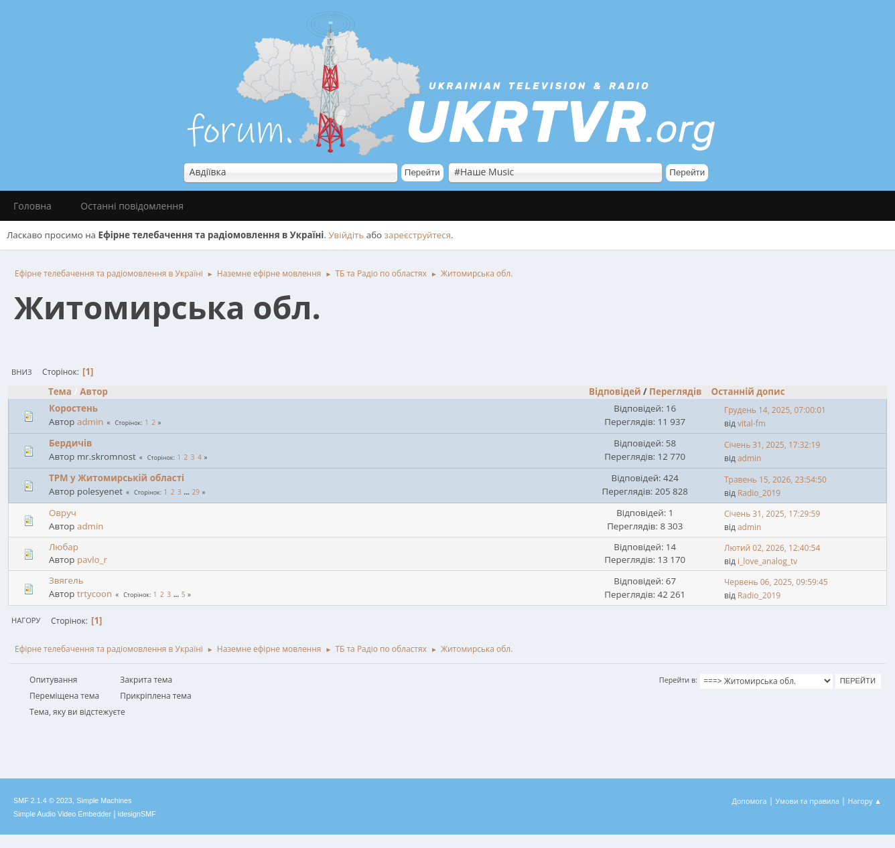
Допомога (749, 801)
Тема (60, 392)
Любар (63, 547)
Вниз (21, 372)
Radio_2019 (759, 493)
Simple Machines (103, 800)
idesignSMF (137, 814)
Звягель (66, 580)
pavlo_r (92, 560)
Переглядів (675, 392)
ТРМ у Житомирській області (116, 478)
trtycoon (94, 594)
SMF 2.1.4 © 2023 (42, 800)
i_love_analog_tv (767, 561)
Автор (100, 392)
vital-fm (752, 423)
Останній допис (748, 392)
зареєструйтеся (418, 235)
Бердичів (70, 443)
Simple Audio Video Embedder (62, 814)
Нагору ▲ (864, 801)
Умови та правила (807, 801)
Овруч (62, 513)
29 (195, 492)
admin (90, 422)
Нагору (25, 620)
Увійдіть (346, 235)
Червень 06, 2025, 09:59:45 (776, 582)
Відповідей (615, 392)
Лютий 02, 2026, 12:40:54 (772, 548)
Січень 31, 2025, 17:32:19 (772, 444)
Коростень (73, 408)
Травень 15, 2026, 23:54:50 (775, 479)
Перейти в (677, 680)
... (187, 492)
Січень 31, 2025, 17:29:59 (772, 513)
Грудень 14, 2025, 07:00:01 (775, 410)
